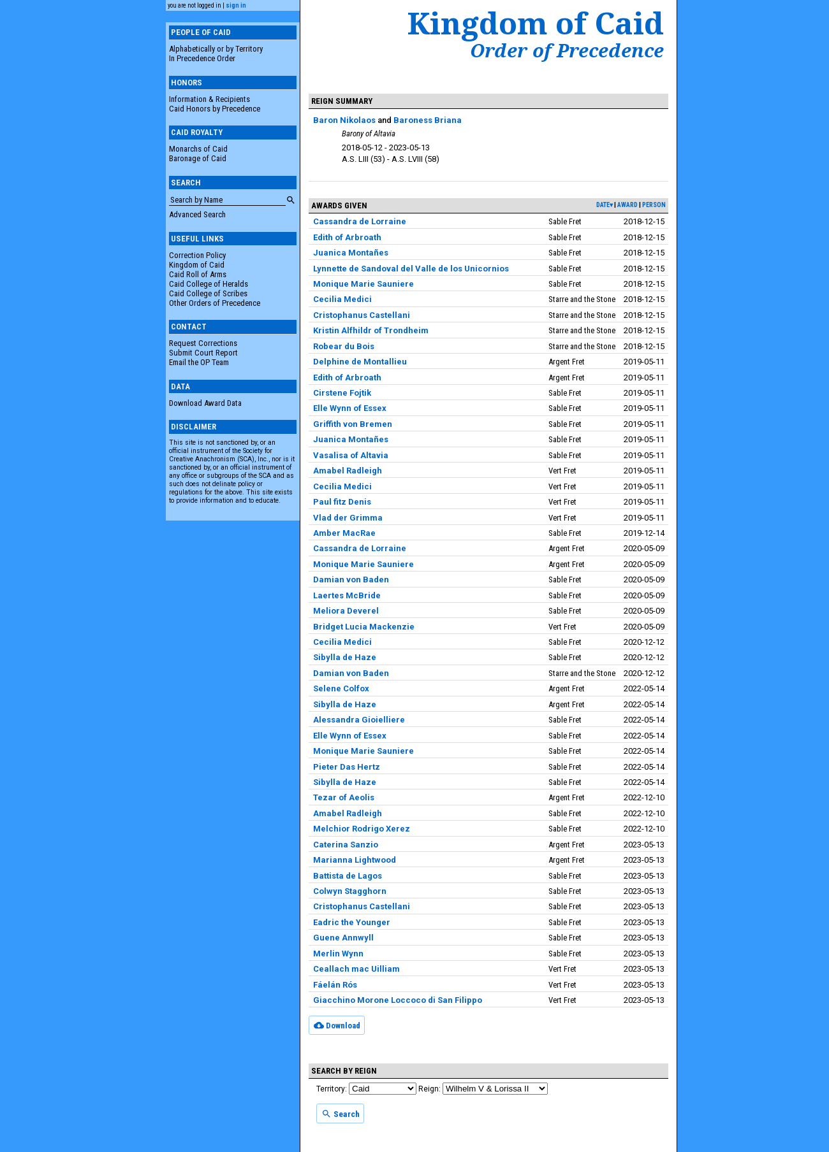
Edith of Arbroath (347, 237)
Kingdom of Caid (196, 265)
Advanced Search (197, 214)
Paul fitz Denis (342, 502)
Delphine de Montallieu (360, 361)
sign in (236, 5)
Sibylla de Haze (344, 657)
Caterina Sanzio (345, 844)
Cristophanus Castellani (361, 315)
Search (340, 1114)
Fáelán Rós (335, 985)
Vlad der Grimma (348, 517)
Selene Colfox (341, 688)
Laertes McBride (347, 595)
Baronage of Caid (197, 158)
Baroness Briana (427, 120)
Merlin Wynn (338, 953)
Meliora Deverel (346, 611)
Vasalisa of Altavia (350, 455)
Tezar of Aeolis (343, 797)
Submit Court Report (203, 352)
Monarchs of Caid (198, 149)
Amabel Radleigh (347, 470)
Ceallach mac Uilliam (356, 969)
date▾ (604, 205)
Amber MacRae (344, 533)
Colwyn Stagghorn (349, 891)
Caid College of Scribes (208, 293)
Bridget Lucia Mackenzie (363, 626)
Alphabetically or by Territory (216, 49)
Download (337, 1025)
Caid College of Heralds (208, 284)
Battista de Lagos (347, 876)
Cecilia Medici (342, 299)
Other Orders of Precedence (214, 303)
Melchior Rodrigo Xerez (361, 828)
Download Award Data (205, 403)
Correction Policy (197, 255)
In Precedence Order (202, 58)
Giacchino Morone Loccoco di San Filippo (397, 1000)
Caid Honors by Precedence (214, 108)
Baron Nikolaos (344, 120)
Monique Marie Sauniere (363, 284)
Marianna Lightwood (354, 860)
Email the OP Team (199, 362)
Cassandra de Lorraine (359, 221)
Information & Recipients (209, 99)
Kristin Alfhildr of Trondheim (371, 330)
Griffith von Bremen (352, 424)
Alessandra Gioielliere (359, 719)
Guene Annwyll (343, 937)
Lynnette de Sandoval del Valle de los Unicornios (411, 268)
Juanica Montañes (350, 252)
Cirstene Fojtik (342, 393)
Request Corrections (203, 343)
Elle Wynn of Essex (349, 408)
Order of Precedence (567, 50)
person (654, 205)
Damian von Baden (351, 579)
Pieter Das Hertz (346, 767)
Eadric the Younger (351, 922)
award (627, 205)
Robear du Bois (343, 346)
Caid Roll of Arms (197, 274)
